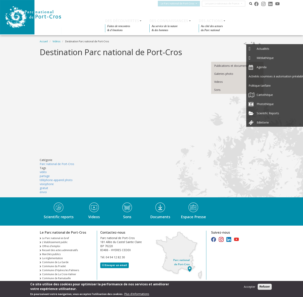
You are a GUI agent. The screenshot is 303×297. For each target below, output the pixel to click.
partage (45, 176)
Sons (217, 90)
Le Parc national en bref (55, 238)
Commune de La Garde (55, 262)
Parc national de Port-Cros (57, 164)
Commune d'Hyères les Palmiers (60, 270)
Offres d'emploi (51, 246)
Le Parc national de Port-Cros (180, 3)
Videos (218, 82)
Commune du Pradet (54, 266)
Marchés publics (51, 254)
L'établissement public (55, 242)
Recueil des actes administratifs (60, 250)
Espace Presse (193, 216)
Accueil (44, 41)
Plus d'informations (136, 294)
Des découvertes (122, 20)
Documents (160, 216)
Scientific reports (59, 216)
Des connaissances (168, 20)
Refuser (264, 286)
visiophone (47, 184)
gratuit (44, 188)
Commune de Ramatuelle (56, 278)
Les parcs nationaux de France (224, 3)
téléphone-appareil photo (56, 180)
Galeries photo (223, 74)
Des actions (211, 20)
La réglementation (52, 258)
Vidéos (56, 41)
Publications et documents (231, 66)
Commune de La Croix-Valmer (59, 274)
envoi (43, 192)
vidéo (43, 172)
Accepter (249, 287)
